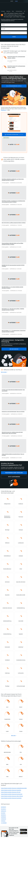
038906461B (3, 811)
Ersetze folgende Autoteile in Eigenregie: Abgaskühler (11, 790)
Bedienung (8, 11)
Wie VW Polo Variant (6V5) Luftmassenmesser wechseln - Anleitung (16, 66)
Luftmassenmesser (19, 11)
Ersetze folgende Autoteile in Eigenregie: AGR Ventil (10, 792)
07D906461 (3, 820)
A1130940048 (3, 822)
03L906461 (3, 813)
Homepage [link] (3, 11)
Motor (13, 11)
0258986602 (3, 816)
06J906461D (3, 807)
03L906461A (3, 809)
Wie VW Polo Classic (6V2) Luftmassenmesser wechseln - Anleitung (16, 57)
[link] (14, 59)
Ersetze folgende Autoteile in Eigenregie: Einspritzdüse (11, 798)
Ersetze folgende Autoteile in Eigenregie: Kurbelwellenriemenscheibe (14, 788)
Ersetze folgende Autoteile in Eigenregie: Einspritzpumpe (11, 794)
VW (24, 11)
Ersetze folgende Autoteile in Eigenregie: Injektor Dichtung (12, 796)
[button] (14, 144)
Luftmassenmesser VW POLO (14, 85)
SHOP (11, 1)
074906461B (3, 818)
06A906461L (3, 815)
